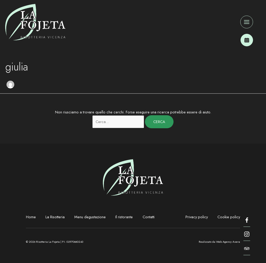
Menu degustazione (90, 217)
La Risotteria (55, 217)
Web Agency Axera (228, 242)
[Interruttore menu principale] (246, 22)
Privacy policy (196, 217)
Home (31, 217)
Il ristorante (124, 217)
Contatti (149, 217)
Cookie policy (228, 217)
